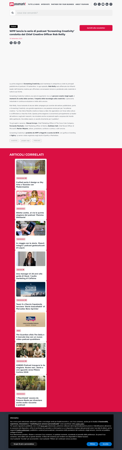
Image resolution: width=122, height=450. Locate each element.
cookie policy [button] (79, 424)
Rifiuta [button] (92, 444)
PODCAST (37, 140)
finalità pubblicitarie (22, 430)
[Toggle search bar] (12, 12)
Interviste (45, 4)
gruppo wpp (25, 140)
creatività (14, 140)
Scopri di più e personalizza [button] (24, 444)
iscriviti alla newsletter (96, 28)
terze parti (44, 426)
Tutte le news (34, 4)
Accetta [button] (105, 444)
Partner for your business (62, 4)
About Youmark (82, 4)
